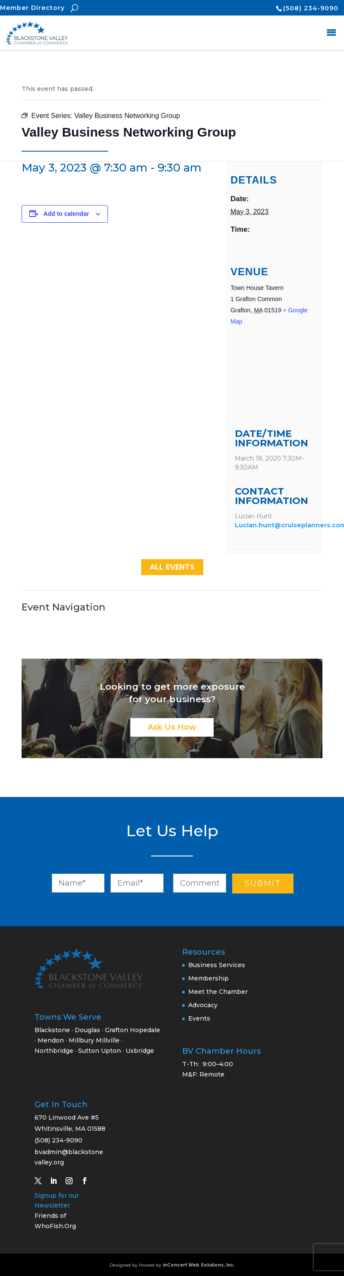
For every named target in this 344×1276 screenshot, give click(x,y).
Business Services (216, 965)
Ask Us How (172, 727)
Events (199, 1018)
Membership (208, 978)
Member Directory (32, 8)
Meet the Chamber (218, 992)
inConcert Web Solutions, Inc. (199, 1265)
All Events (172, 567)
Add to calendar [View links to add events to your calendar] (66, 213)
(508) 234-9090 (310, 8)
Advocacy (203, 1005)
